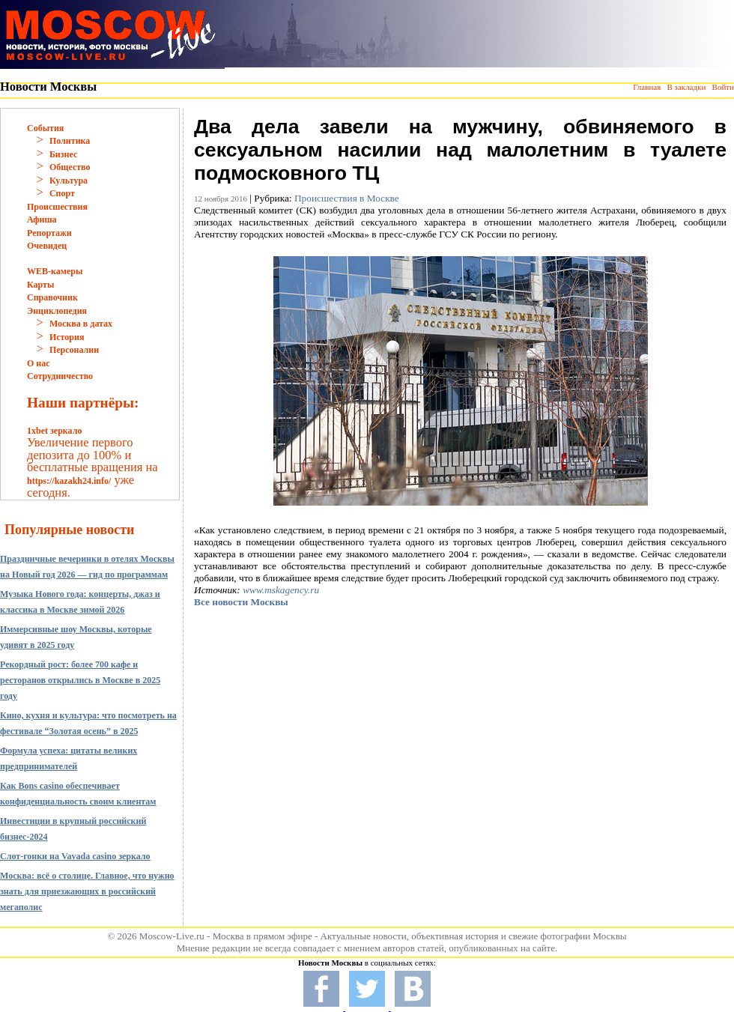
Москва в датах (80, 323)
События (45, 128)
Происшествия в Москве (346, 198)
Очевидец (47, 245)
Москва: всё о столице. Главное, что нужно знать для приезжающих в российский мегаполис (87, 891)
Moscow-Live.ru (171, 936)
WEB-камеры (54, 271)
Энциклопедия (57, 311)
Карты (40, 284)
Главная (647, 86)
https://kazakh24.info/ (69, 481)
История (66, 337)
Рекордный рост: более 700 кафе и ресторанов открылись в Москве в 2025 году (80, 680)
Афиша (42, 219)
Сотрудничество (60, 376)
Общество (70, 167)
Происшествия (57, 207)
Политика (69, 141)
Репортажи (49, 233)
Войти (723, 86)
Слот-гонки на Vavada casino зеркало (75, 856)
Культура (68, 180)
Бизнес (63, 154)
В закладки (686, 86)
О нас (38, 363)
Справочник (52, 297)
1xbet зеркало (54, 430)
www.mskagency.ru (281, 590)
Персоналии (74, 350)
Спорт (62, 193)
